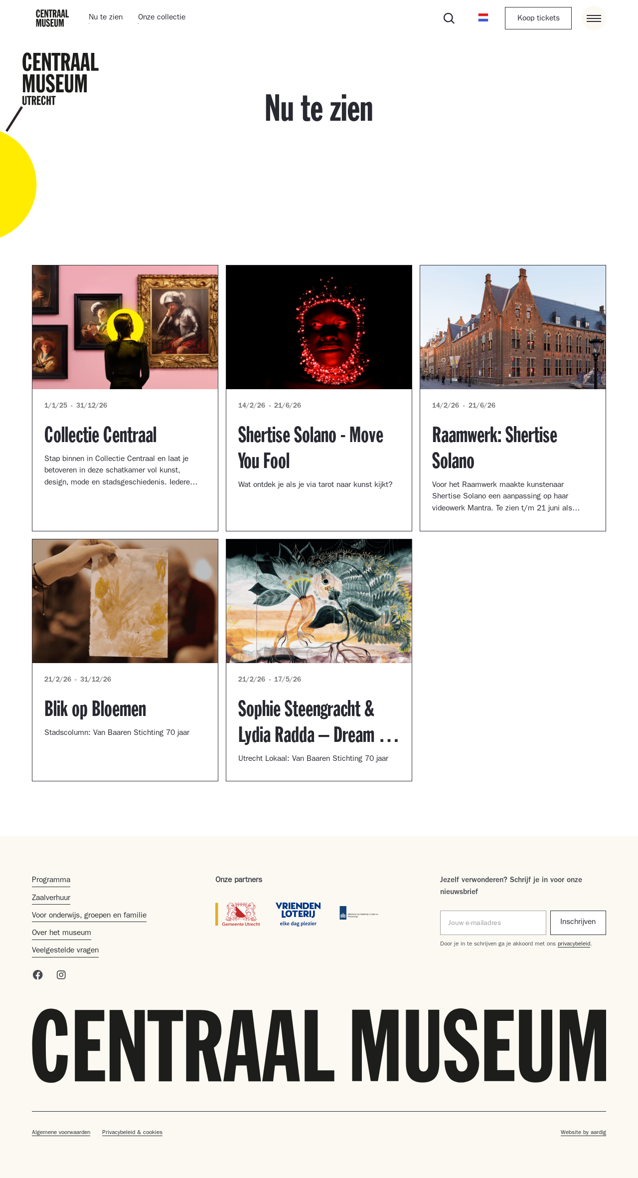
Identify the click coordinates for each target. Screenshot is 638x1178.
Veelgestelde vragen (65, 951)
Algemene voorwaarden (61, 1133)
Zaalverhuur (51, 899)
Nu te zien (106, 18)
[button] (483, 18)
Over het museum (61, 934)
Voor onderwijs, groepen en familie (89, 916)
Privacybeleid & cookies (132, 1133)
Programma (51, 881)
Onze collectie (161, 18)
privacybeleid (574, 944)
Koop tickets (538, 19)
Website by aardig (583, 1133)
